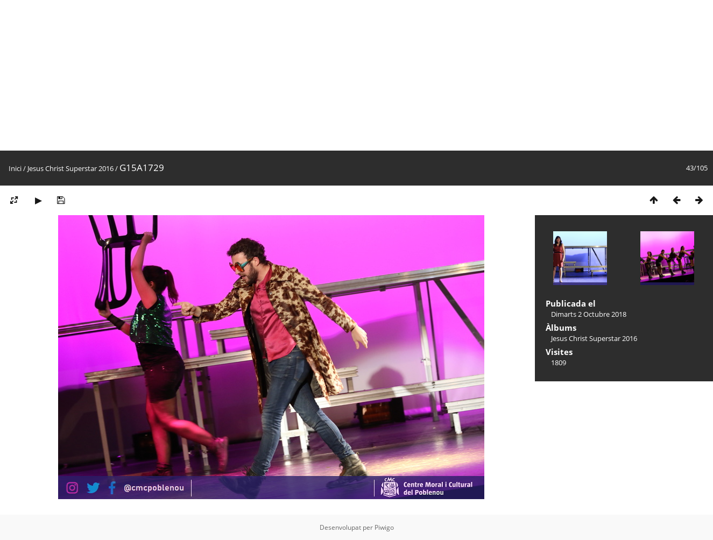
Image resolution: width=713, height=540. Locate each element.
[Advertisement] (323, 75)
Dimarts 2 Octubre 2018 (588, 314)
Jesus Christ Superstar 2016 (70, 168)
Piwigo (384, 527)
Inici (15, 168)
